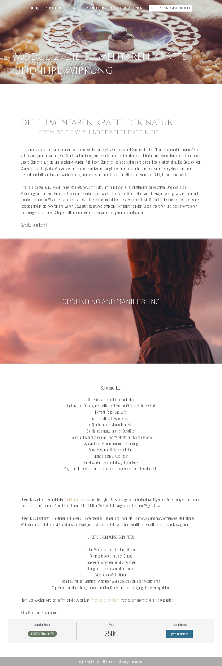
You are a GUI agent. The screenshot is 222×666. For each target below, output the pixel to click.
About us (53, 8)
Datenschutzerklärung (116, 661)
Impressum (137, 661)
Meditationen (130, 8)
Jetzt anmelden (179, 634)
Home (34, 8)
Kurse (74, 8)
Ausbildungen (99, 8)
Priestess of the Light (106, 600)
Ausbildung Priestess (78, 499)
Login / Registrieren (170, 8)
